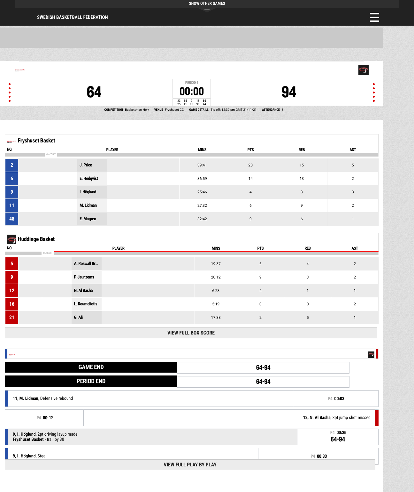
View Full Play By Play (190, 465)
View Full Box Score (191, 333)
